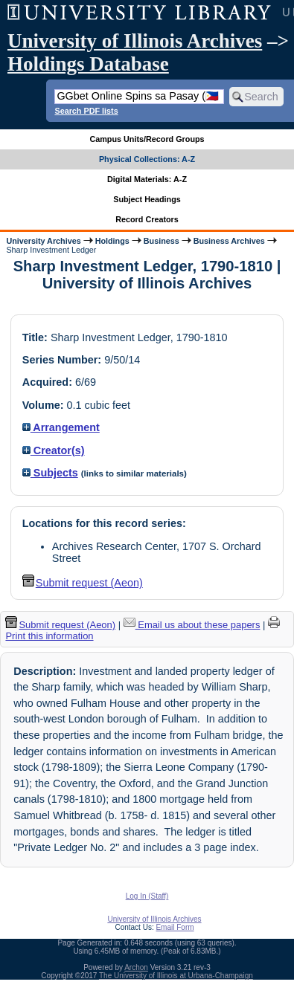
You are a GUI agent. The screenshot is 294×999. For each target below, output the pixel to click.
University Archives (43, 240)
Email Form (175, 927)
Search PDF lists (86, 110)
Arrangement (61, 427)
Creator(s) (53, 450)
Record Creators (147, 219)
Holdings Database (88, 64)
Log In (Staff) (147, 896)
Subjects (50, 473)
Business (161, 240)
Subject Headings (147, 199)
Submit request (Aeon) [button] (82, 583)
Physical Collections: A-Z (147, 159)
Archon (136, 967)
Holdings (112, 240)
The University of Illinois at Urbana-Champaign (176, 975)
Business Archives (229, 240)
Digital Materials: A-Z (147, 179)
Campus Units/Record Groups (146, 139)
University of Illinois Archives (134, 41)
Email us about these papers (192, 624)
